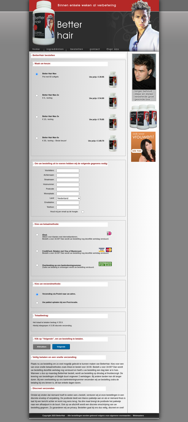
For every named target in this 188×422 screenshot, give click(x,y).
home (36, 49)
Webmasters (138, 415)
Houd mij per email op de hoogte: (64, 211)
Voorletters (49, 170)
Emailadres (49, 202)
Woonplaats (49, 193)
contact (95, 49)
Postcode (50, 189)
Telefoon (50, 207)
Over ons (113, 49)
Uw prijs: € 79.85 (96, 119)
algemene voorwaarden (120, 415)
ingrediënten (55, 49)
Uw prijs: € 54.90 (96, 98)
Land (52, 198)
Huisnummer (48, 184)
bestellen (77, 49)
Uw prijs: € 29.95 (96, 77)
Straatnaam (49, 179)
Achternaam (49, 175)
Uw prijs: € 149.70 (96, 141)
